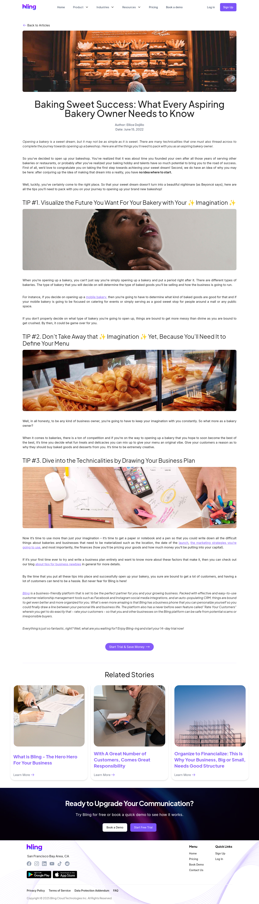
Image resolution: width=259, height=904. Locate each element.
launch (183, 543)
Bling (26, 593)
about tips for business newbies (58, 564)
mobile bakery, (96, 297)
